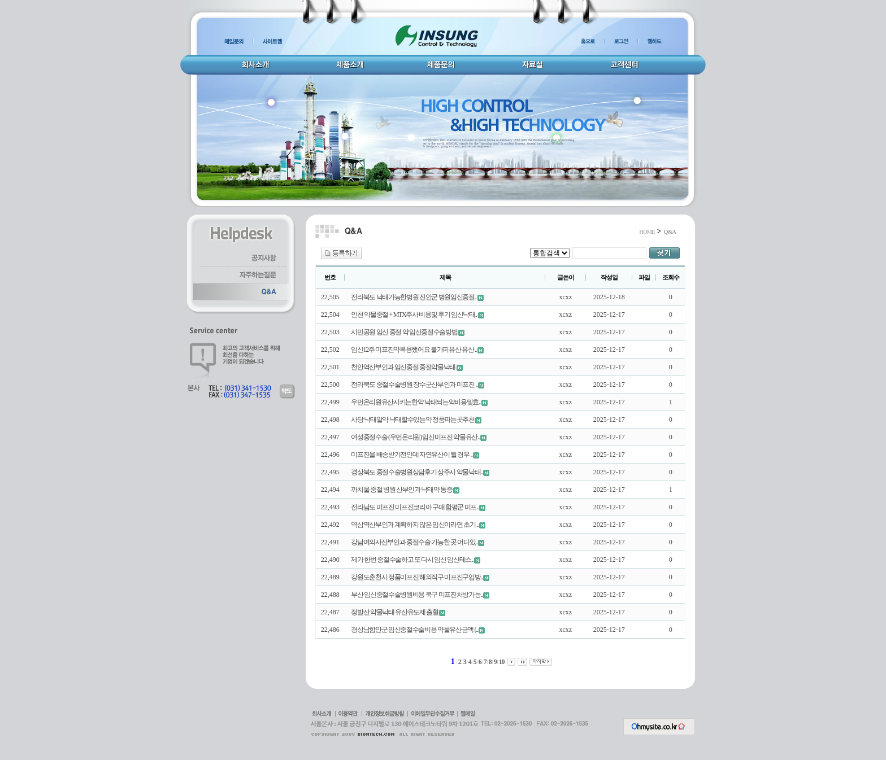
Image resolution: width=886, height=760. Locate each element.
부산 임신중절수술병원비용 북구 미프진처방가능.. (420, 595)
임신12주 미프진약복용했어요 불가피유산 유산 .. (417, 349)
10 (501, 662)
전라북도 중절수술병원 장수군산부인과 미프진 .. (417, 384)
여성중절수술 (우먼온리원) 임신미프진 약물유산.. (419, 437)
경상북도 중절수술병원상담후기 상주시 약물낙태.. (420, 472)
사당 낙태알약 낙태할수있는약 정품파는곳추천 (416, 419)
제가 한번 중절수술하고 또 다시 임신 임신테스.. (415, 560)
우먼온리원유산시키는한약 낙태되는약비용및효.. (419, 402)
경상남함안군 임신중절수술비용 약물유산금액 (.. (418, 630)
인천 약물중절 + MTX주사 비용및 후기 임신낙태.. (417, 314)
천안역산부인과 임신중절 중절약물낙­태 (406, 367)
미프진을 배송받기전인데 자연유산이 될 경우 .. (415, 454)
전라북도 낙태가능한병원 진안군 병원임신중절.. (417, 297)
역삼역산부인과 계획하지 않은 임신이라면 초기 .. (418, 524)
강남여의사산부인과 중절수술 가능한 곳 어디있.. (417, 542)
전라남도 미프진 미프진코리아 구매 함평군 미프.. (418, 507)
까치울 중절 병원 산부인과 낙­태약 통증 (405, 489)
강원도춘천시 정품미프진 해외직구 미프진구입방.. (420, 577)
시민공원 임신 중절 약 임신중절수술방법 (407, 332)
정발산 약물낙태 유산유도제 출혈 (398, 612)
